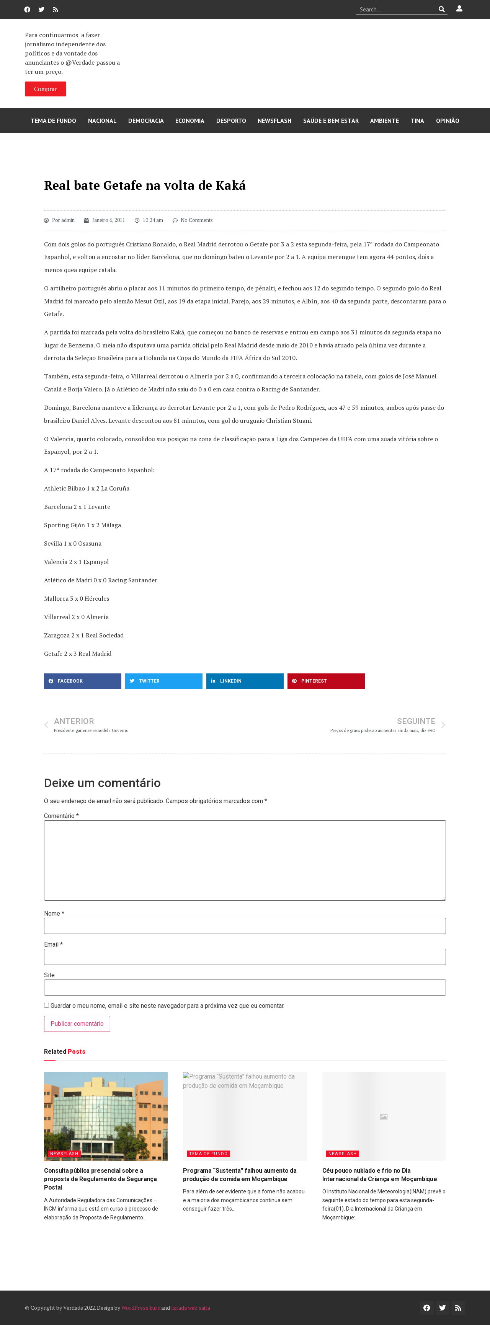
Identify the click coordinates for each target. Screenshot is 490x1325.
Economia (189, 120)
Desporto (231, 120)
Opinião (447, 120)
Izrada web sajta (190, 1307)
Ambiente (384, 120)
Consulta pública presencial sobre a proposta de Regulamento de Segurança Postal (100, 1179)
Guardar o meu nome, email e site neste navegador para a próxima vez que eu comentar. (167, 1006)
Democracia (146, 120)
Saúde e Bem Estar (331, 120)
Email (53, 945)
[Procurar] (442, 9)
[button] (82, 681)
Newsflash (274, 120)
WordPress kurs (140, 1307)
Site (49, 975)
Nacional (102, 120)
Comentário (61, 816)
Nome (54, 914)
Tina (417, 120)
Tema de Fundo (53, 120)
